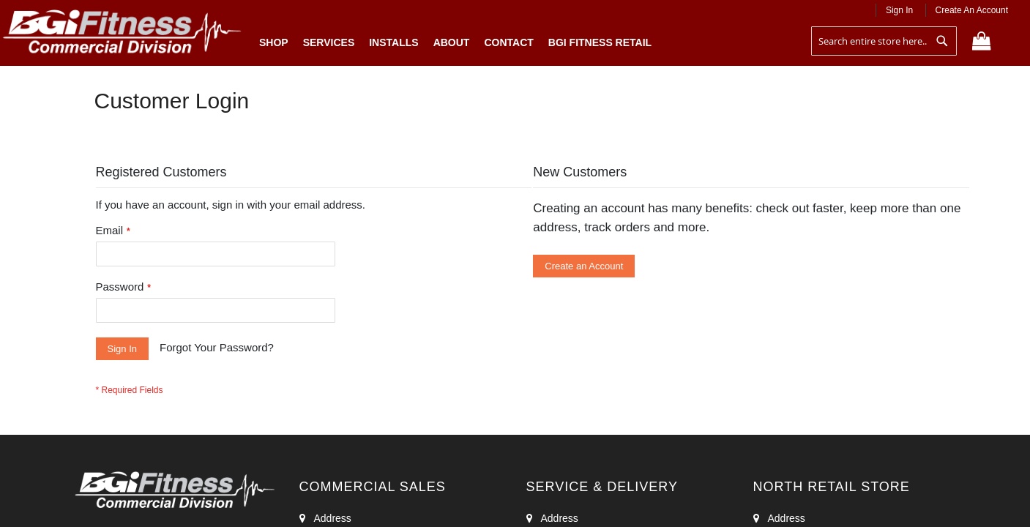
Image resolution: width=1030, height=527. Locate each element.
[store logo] (122, 34)
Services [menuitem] (329, 42)
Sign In (899, 10)
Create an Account (972, 10)
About (451, 42)
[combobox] (884, 41)
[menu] (455, 39)
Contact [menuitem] (508, 42)
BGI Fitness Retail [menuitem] (600, 42)
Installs (393, 42)
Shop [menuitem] (277, 42)
